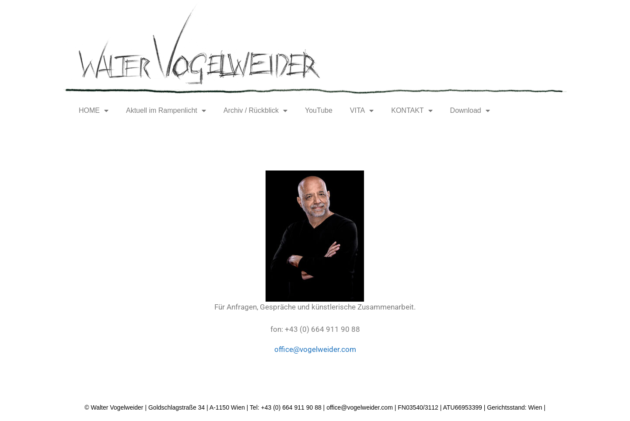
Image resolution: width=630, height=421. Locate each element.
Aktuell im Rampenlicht (166, 110)
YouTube (318, 110)
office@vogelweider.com (315, 349)
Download (470, 110)
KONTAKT (411, 110)
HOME (93, 110)
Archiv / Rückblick (255, 110)
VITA (362, 110)
